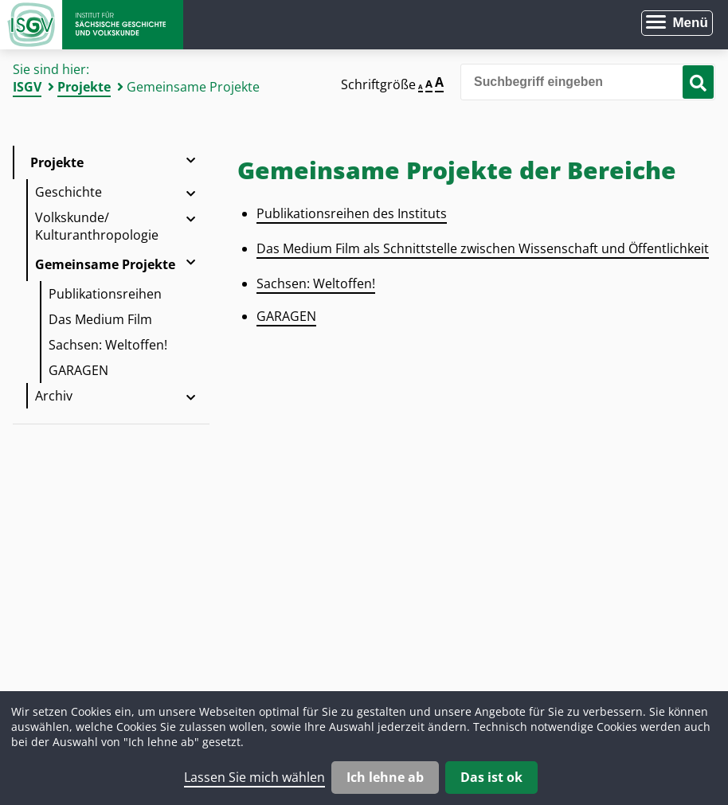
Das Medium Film (100, 319)
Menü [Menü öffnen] (689, 22)
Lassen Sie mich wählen (254, 777)
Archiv (53, 395)
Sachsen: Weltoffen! (108, 345)
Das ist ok (491, 777)
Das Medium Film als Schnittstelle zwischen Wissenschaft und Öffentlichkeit (482, 248)
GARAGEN (78, 370)
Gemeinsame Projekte (105, 264)
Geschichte (68, 192)
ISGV (27, 87)
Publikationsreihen (105, 294)
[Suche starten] (698, 82)
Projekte (84, 87)
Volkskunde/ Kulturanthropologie (97, 226)
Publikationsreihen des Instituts (351, 213)
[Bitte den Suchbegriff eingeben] (587, 82)
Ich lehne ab (385, 777)
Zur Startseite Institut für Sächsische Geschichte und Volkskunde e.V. (91, 24)
